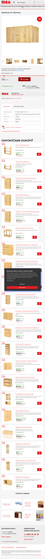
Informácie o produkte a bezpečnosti (11, 131)
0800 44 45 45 (32, 534)
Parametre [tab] (6, 106)
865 (23, 70)
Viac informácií (10, 280)
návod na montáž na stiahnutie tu (12, 127)
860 (16, 70)
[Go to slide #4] (30, 61)
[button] (14, 2)
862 (19, 70)
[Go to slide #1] (7, 61)
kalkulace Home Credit (15, 98)
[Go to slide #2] (14, 61)
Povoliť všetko (22, 287)
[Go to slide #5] (37, 61)
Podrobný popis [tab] (19, 106)
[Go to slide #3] (22, 61)
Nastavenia (22, 284)
